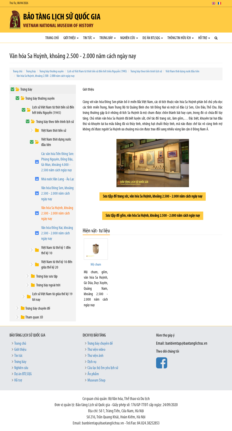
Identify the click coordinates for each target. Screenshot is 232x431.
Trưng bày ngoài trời (48, 285)
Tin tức (89, 38)
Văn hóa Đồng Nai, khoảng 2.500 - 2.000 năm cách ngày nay (57, 233)
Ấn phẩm (93, 374)
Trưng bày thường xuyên (51, 71)
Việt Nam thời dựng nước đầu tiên (182, 71)
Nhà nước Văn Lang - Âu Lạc (57, 179)
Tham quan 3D (34, 317)
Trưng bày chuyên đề (37, 309)
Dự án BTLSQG (153, 38)
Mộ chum (96, 264)
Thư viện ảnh (95, 356)
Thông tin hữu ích (180, 38)
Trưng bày (107, 38)
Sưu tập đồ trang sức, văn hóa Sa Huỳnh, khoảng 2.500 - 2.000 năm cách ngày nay (152, 196)
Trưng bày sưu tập (47, 276)
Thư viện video (96, 350)
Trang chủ (52, 38)
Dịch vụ (91, 362)
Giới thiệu (71, 38)
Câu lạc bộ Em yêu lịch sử (102, 368)
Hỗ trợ (204, 38)
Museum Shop (96, 380)
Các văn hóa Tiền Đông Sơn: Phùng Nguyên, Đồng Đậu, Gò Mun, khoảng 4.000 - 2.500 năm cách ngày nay (57, 162)
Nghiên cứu (129, 38)
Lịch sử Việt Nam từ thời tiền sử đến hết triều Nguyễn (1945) (97, 71)
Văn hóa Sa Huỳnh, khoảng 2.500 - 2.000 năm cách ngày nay (46, 76)
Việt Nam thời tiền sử (53, 131)
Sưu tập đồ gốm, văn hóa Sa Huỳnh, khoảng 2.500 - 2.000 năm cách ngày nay (153, 216)
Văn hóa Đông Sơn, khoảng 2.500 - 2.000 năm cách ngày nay (57, 193)
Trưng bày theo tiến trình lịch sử (146, 71)
